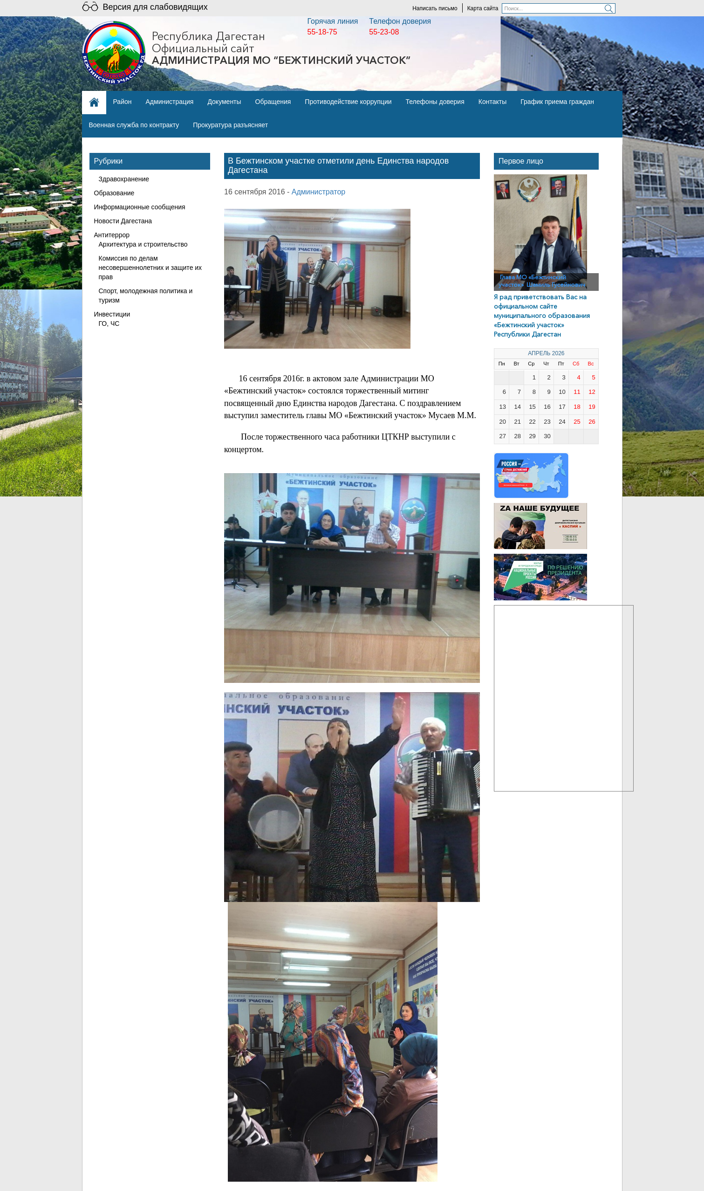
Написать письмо (434, 8)
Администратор (318, 192)
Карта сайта (483, 8)
